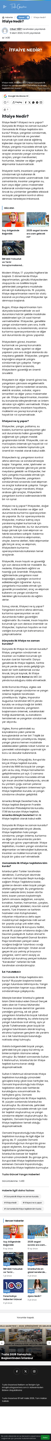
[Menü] (4, 6)
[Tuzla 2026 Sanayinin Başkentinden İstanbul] (25, 1342)
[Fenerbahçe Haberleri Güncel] (13, 1291)
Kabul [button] (45, 1437)
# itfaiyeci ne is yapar (32, 1202)
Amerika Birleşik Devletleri (18, 815)
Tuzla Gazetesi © (10, 1398)
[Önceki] (2, 1343)
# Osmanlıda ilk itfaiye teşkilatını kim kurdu (22, 1209)
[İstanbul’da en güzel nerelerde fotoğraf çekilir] (38, 1264)
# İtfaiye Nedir (10, 1202)
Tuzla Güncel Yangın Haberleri (21, 1174)
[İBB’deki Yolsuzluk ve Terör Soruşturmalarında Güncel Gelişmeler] (13, 254)
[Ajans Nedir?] (38, 1291)
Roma (25, 677)
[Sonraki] (49, 1343)
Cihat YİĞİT (16, 29)
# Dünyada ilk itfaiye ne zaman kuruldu (21, 1196)
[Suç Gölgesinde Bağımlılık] (13, 225)
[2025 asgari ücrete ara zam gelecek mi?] (38, 225)
